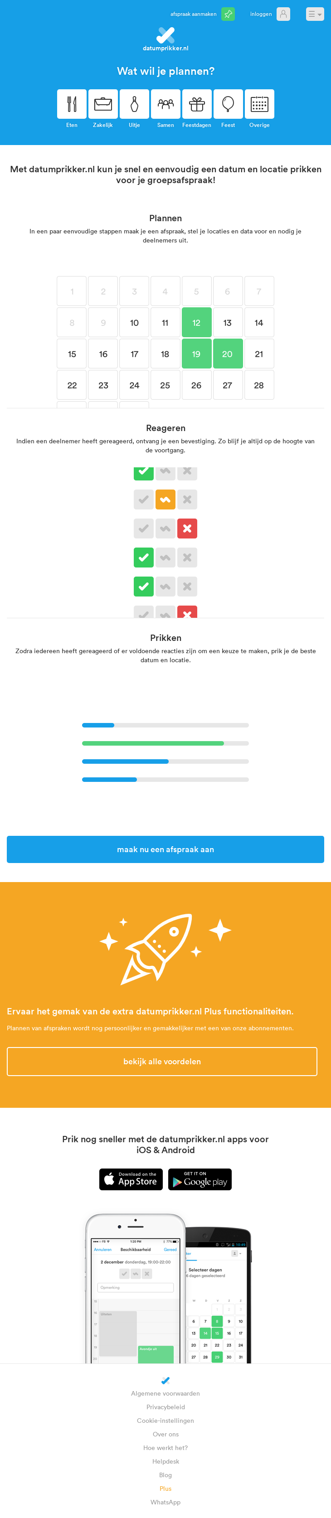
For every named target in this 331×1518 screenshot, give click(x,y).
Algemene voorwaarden (165, 1393)
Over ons (166, 1434)
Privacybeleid (165, 1406)
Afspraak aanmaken (193, 14)
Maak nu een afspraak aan (165, 849)
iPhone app (131, 1179)
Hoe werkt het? (165, 1447)
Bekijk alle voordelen (162, 1061)
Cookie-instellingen (165, 1420)
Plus (165, 1488)
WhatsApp (165, 1502)
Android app (200, 1179)
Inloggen (261, 14)
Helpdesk (165, 1461)
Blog (165, 1474)
